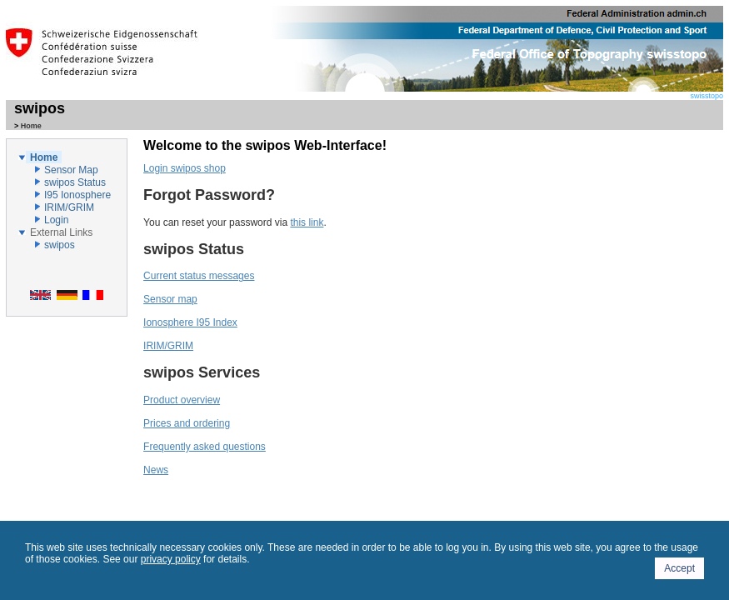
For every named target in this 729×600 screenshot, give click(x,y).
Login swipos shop (184, 168)
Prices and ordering (186, 423)
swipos (39, 108)
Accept (679, 568)
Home (43, 157)
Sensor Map (71, 170)
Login (56, 220)
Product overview (181, 400)
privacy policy (171, 559)
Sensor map (170, 299)
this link (306, 222)
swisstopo (481, 92)
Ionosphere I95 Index (190, 322)
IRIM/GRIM (69, 207)
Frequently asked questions (204, 446)
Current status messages (198, 276)
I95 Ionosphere (77, 195)
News (155, 470)
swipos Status (75, 182)
